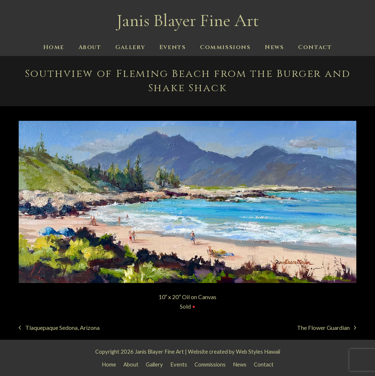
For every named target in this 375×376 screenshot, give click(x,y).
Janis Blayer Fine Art (187, 20)
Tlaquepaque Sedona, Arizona (59, 328)
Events (178, 364)
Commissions (210, 364)
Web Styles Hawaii (258, 351)
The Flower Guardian (326, 328)
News (239, 364)
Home (109, 364)
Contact (264, 364)
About (130, 364)
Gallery (154, 364)
